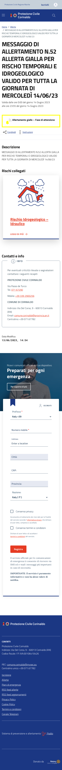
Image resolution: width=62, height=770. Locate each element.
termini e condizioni (17, 536)
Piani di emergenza (11, 685)
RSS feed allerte (10, 689)
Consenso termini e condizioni (31, 528)
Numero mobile (20, 430)
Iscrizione (6, 675)
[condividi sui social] (9, 132)
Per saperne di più (19, 386)
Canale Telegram (10, 714)
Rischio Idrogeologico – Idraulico (29, 221)
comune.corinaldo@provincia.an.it (31, 315)
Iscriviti (45, 5)
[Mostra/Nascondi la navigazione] (3, 15)
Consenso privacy (24, 511)
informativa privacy (34, 520)
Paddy (47, 733)
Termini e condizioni (11, 709)
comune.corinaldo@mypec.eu (22, 664)
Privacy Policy (9, 699)
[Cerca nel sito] (53, 15)
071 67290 (17, 290)
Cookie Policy (8, 704)
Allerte (5, 680)
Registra (18, 549)
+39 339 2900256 (24, 296)
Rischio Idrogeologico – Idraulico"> (31, 192)
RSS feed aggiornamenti (14, 694)
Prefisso (17, 411)
